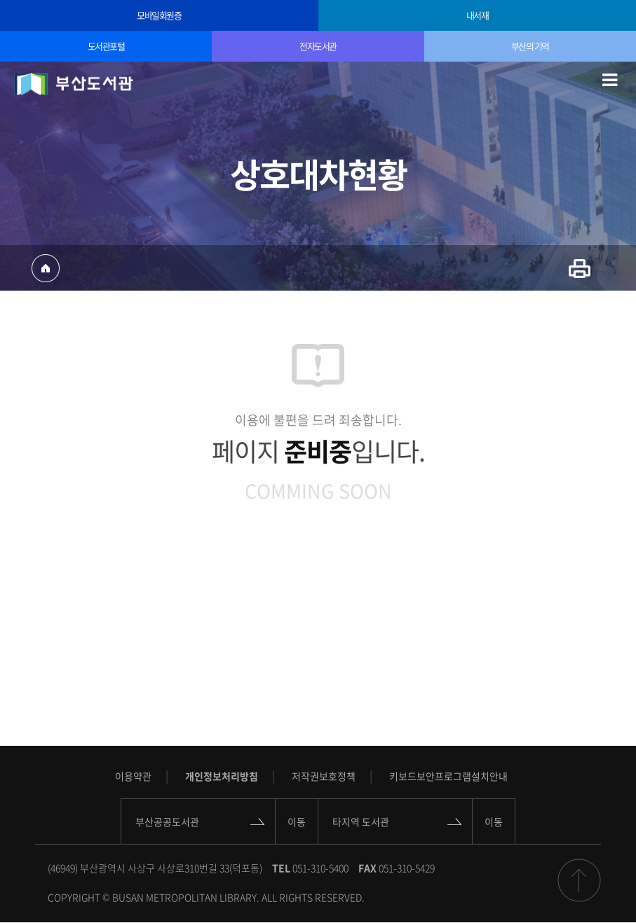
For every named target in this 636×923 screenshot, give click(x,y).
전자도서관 (318, 46)
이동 (296, 821)
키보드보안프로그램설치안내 (448, 776)
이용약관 (133, 776)
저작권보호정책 (324, 776)
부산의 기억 (530, 46)
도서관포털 (106, 46)
